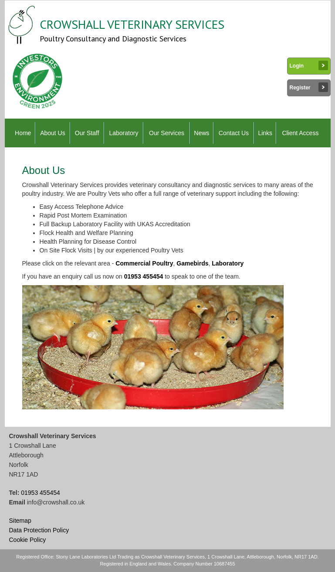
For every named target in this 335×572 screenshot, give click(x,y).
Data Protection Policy (39, 530)
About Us (52, 132)
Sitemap (20, 520)
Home (23, 132)
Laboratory (123, 132)
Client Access (300, 132)
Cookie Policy (27, 539)
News (201, 132)
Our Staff (87, 132)
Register (309, 87)
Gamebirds (192, 263)
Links (265, 132)
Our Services (166, 132)
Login (309, 65)
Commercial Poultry (144, 263)
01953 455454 (143, 276)
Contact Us (234, 132)
